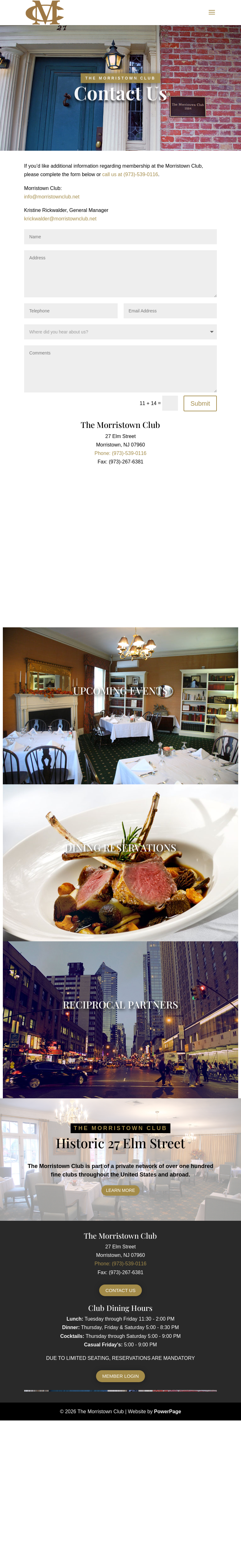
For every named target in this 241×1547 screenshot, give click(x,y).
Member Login (120, 1376)
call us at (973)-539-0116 (130, 174)
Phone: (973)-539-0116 (120, 1263)
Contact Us (120, 1290)
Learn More (120, 1190)
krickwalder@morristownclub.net (60, 218)
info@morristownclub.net (51, 196)
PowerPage (167, 1411)
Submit (200, 403)
